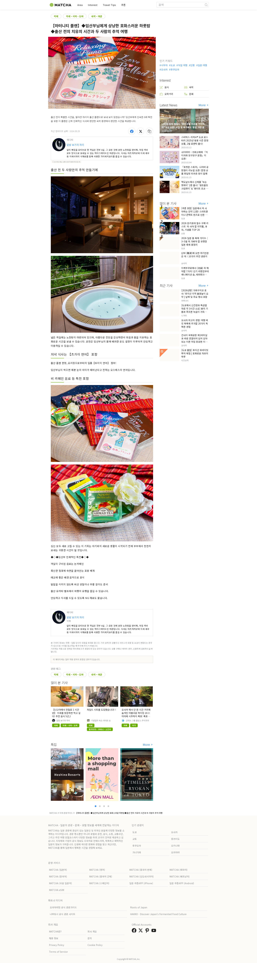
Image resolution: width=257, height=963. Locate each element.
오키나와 (175, 845)
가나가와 (136, 852)
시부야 (164, 65)
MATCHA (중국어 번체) (140, 869)
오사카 (164, 69)
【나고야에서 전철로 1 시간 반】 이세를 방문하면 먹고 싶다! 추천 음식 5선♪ (66, 713)
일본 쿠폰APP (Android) (181, 883)
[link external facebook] (135, 931)
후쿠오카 (175, 69)
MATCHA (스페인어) (99, 883)
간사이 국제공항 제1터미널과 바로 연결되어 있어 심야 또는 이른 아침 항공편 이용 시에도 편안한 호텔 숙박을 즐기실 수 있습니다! (194, 341)
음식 (164, 87)
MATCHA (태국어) (178, 869)
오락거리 (166, 94)
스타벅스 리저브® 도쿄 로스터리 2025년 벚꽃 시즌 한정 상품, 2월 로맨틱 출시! (194, 140)
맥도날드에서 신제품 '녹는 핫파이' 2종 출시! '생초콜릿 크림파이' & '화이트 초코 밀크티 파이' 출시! (194, 186)
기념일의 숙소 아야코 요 (101, 720)
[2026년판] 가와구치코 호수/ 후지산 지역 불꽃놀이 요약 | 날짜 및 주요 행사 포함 (194, 294)
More (147, 744)
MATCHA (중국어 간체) (100, 876)
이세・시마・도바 (74, 16)
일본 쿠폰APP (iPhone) (141, 883)
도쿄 (173, 65)
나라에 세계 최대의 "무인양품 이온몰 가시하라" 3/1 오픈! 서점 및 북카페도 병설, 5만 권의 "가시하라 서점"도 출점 (184, 127)
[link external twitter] (141, 931)
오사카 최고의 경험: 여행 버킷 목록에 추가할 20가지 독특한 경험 (194, 323)
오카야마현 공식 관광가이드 (63, 907)
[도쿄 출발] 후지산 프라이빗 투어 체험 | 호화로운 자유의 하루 (194, 353)
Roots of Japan (138, 907)
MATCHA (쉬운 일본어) (60, 883)
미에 (56, 16)
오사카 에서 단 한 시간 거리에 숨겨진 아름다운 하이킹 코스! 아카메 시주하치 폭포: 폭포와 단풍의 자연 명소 (136, 714)
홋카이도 (175, 839)
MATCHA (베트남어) (179, 876)
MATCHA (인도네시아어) (141, 876)
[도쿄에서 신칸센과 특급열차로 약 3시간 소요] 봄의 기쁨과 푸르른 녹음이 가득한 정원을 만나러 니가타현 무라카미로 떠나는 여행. (195, 312)
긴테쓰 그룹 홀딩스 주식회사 (137, 720)
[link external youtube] (154, 931)
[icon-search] (206, 4)
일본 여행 (202, 65)
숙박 (188, 87)
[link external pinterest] (148, 931)
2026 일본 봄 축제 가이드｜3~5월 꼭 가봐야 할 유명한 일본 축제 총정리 (194, 241)
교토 (134, 839)
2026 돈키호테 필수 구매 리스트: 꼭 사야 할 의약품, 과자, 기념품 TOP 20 (194, 226)
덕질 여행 (182, 65)
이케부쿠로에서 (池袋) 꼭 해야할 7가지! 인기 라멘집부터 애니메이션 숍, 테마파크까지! (195, 272)
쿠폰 (123, 5)
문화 (188, 94)
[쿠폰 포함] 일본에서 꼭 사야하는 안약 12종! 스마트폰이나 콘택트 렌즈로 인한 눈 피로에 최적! (194, 213)
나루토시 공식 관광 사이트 (62, 914)
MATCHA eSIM (56, 890)
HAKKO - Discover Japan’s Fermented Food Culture (158, 914)
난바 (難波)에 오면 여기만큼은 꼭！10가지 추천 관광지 (195, 254)
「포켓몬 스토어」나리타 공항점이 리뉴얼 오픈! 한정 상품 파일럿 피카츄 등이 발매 (194, 170)
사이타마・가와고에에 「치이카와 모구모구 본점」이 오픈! (194, 155)
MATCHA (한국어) (58, 876)
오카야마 (175, 852)
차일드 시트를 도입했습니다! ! (101, 709)
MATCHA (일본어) (58, 869)
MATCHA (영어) (97, 869)
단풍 (192, 65)
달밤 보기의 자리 (75, 144)
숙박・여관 (96, 16)
